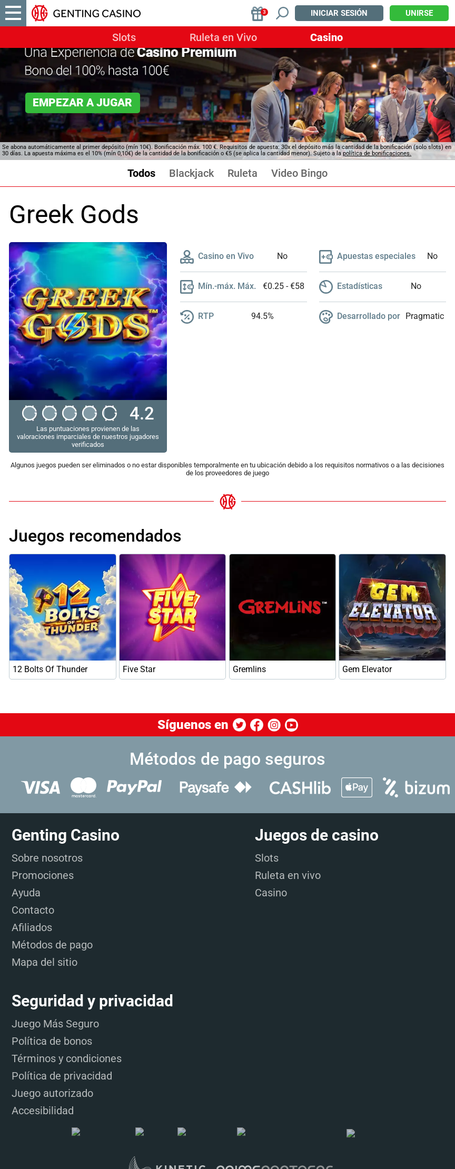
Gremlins (249, 669)
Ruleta (243, 173)
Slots (124, 37)
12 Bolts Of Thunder (50, 669)
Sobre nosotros (47, 858)
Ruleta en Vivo (223, 37)
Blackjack (191, 173)
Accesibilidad (43, 1110)
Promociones (43, 875)
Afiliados (32, 927)
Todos (141, 173)
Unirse (419, 13)
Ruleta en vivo (288, 875)
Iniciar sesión (339, 13)
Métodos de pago (52, 944)
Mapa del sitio (44, 962)
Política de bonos (52, 1041)
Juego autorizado (52, 1093)
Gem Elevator (367, 669)
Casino (326, 37)
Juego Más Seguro (55, 1023)
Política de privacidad (62, 1076)
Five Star (139, 669)
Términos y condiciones (67, 1058)
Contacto (33, 910)
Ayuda (26, 892)
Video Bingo (299, 173)
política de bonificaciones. (377, 153)
